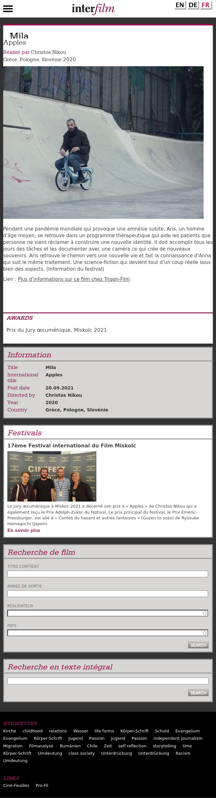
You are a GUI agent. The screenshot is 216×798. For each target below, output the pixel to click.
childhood (33, 731)
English (179, 4)
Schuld (162, 731)
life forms (104, 731)
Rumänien (70, 746)
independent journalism (178, 738)
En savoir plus (23, 530)
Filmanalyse (41, 746)
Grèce (10, 59)
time (187, 746)
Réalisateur (20, 606)
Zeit (108, 746)
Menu (8, 10)
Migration (13, 746)
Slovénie (52, 59)
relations (58, 731)
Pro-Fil (42, 785)
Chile (92, 746)
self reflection (132, 746)
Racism (183, 753)
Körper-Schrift (135, 731)
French (205, 4)
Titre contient (23, 566)
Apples (54, 374)
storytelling (164, 746)
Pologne (29, 59)
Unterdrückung (116, 753)
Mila (50, 367)
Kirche (9, 731)
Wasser (80, 731)
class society (81, 753)
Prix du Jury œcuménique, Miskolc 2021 (56, 330)
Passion (97, 738)
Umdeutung (50, 753)
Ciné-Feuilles (16, 785)
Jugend (75, 738)
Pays (12, 625)
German (192, 4)
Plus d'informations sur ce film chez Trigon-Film (74, 279)
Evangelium (187, 731)
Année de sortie (24, 586)
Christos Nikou (48, 52)
